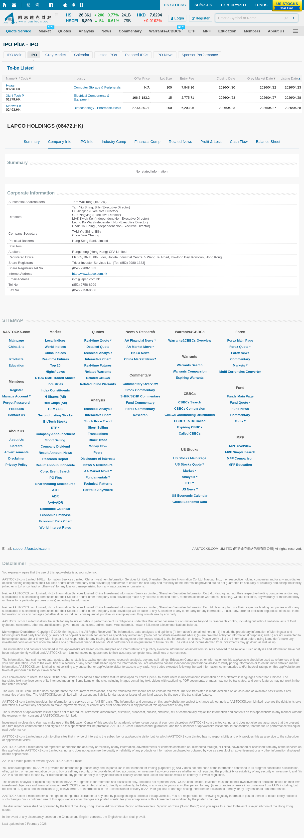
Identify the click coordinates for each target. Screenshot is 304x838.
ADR (55, 496)
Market (189, 470)
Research (140, 415)
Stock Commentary (140, 390)
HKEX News (140, 353)
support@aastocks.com (31, 549)
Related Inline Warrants (98, 384)
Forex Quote (240, 347)
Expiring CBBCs (189, 427)
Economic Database (55, 515)
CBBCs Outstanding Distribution (189, 415)
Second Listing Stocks (55, 415)
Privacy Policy (16, 464)
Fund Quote (240, 402)
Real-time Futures (55, 359)
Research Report (55, 459)
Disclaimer (16, 458)
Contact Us (16, 415)
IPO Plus (55, 477)
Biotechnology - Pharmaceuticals (97, 108)
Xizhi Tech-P (15, 95)
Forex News (240, 353)
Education (16, 365)
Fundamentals (98, 477)
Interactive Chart (98, 359)
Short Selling (55, 440)
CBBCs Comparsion (189, 408)
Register (16, 390)
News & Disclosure (98, 465)
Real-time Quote (98, 340)
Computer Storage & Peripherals (97, 87)
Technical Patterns (98, 483)
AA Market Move (98, 471)
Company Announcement (55, 434)
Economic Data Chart (55, 521)
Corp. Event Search (55, 471)
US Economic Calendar (189, 495)
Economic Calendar (55, 509)
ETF (55, 428)
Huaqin (11, 85)
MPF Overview (240, 446)
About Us (16, 440)
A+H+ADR (55, 502)
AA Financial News (140, 340)
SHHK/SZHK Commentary (140, 396)
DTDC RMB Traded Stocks (55, 378)
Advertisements (16, 452)
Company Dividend (55, 446)
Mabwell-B (13, 106)
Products (16, 359)
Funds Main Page (240, 396)
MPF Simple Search (240, 452)
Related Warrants (98, 371)
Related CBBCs (98, 378)
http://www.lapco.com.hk (89, 274)
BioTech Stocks (55, 421)
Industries (55, 384)
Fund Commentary (140, 402)
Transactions (98, 434)
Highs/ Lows (55, 371)
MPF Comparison (240, 458)
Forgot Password (16, 402)
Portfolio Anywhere (98, 490)
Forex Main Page (240, 340)
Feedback (16, 409)
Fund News (240, 409)
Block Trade (98, 440)
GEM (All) (55, 409)
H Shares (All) (55, 396)
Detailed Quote (97, 347)
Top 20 (55, 365)
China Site (16, 347)
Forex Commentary (140, 409)
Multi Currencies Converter (240, 371)
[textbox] (256, 18)
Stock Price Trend (98, 421)
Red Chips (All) (55, 403)
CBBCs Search (189, 402)
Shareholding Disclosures (55, 484)
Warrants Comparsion (189, 371)
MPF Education (240, 464)
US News (189, 489)
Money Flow (98, 446)
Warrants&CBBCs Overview (189, 340)
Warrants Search (190, 365)
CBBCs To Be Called (189, 421)
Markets (240, 365)
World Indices (55, 347)
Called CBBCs (189, 433)
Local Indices (55, 340)
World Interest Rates (55, 527)
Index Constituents (55, 390)
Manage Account (16, 396)
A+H (55, 490)
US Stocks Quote (189, 464)
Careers (16, 446)
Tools (240, 421)
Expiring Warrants (189, 377)
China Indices (55, 353)
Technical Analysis (98, 353)
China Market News (140, 359)
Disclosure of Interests (97, 459)
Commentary (240, 359)
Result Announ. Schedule (55, 465)
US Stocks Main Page (189, 458)
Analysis (189, 477)
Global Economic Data (189, 502)
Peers (98, 452)
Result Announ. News (55, 453)
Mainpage (16, 340)
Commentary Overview (140, 384)
